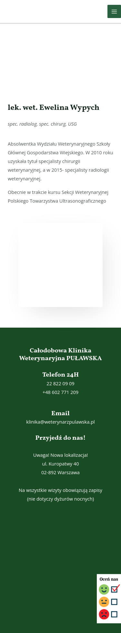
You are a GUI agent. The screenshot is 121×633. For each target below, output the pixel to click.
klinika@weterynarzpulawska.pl (60, 421)
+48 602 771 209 (60, 392)
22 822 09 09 (60, 383)
